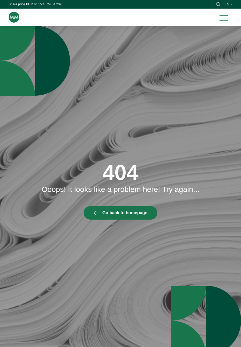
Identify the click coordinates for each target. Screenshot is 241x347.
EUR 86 (32, 4)
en (228, 4)
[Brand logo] (14, 17)
